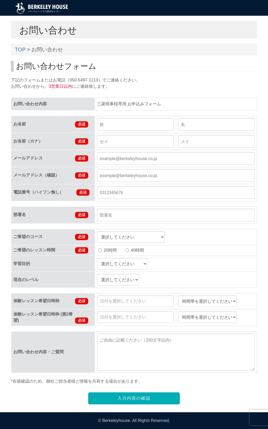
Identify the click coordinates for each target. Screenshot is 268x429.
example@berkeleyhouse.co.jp (128, 158)
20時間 (107, 250)
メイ (185, 141)
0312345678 (111, 192)
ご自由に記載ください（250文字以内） (137, 340)
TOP (20, 49)
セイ (104, 141)
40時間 (135, 250)
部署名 (106, 215)
